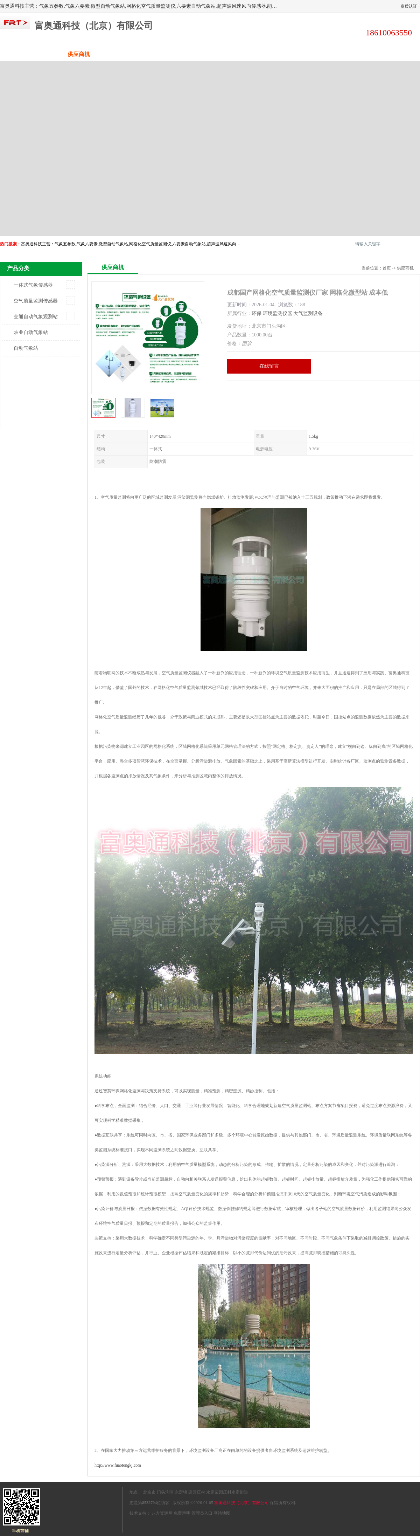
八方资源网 (162, 1513)
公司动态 (236, 54)
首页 (387, 268)
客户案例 (289, 54)
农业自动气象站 (31, 332)
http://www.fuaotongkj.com (117, 1465)
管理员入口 (201, 1513)
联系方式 (394, 54)
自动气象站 (26, 348)
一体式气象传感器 (33, 285)
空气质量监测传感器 (36, 300)
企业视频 (131, 54)
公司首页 (26, 54)
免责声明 (182, 1513)
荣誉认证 (341, 54)
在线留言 (269, 366)
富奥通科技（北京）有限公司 (241, 1502)
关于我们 (184, 54)
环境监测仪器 (277, 313)
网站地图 (222, 1513)
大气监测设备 (308, 313)
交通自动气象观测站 (36, 316)
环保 (256, 313)
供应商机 (79, 54)
